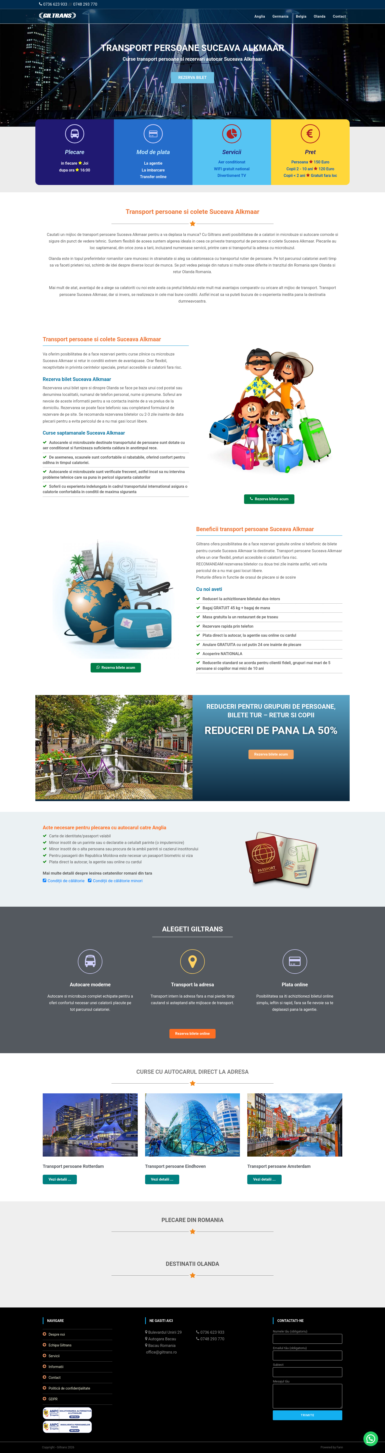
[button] (370, 1438)
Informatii (53, 1366)
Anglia (259, 16)
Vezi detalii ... (60, 1179)
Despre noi (54, 1334)
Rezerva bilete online (192, 1033)
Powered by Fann (332, 1447)
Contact (339, 16)
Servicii (51, 1356)
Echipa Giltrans (57, 1345)
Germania (281, 16)
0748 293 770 (85, 4)
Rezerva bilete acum (269, 499)
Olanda (320, 16)
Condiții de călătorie (63, 880)
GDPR (50, 1399)
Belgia (301, 16)
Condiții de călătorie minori (115, 880)
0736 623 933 (53, 4)
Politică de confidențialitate (66, 1388)
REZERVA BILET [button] (192, 78)
